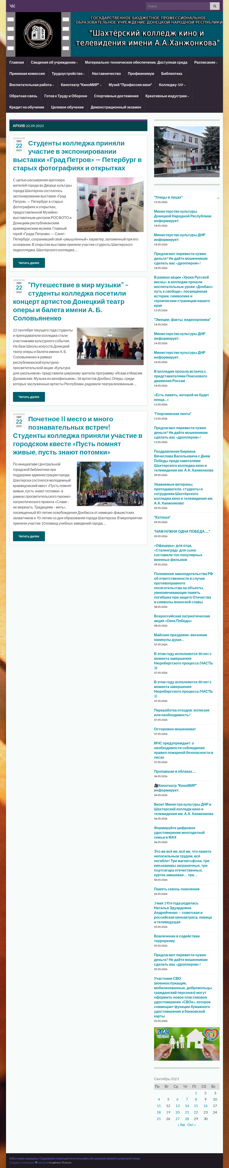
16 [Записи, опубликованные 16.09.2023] (206, 1105)
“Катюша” (162, 517)
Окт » (191, 1125)
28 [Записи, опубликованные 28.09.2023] (187, 1118)
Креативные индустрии (167, 96)
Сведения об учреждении (54, 62)
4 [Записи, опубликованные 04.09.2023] (159, 1099)
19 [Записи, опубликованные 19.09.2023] (168, 1112)
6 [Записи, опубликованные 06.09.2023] (177, 1099)
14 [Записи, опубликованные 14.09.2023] (187, 1105)
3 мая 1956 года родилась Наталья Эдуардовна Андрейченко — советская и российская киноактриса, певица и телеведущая (183, 912)
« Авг (181, 1125)
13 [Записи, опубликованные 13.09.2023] (178, 1105)
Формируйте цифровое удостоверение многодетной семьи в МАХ (179, 832)
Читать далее (29, 263)
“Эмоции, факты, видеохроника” (182, 319)
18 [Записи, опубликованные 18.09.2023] (159, 1112)
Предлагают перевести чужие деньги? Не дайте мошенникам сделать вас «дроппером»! (181, 258)
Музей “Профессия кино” (130, 84)
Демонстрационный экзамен (116, 107)
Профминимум (141, 73)
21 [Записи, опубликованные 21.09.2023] (187, 1112)
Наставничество (106, 73)
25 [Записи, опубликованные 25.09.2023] (159, 1118)
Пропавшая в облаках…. (175, 771)
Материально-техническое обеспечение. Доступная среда (136, 62)
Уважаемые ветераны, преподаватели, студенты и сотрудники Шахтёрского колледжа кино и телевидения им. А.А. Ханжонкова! (183, 493)
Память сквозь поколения (176, 889)
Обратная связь (23, 96)
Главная (16, 62)
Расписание (206, 62)
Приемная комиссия (27, 73)
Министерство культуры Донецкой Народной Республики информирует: (182, 216)
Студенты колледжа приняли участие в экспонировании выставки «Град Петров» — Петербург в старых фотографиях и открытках (77, 155)
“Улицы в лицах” (168, 197)
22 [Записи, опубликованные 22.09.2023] (196, 1112)
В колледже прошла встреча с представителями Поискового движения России (180, 376)
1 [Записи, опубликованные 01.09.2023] (196, 1093)
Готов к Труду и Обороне (65, 96)
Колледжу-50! (172, 84)
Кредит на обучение (26, 107)
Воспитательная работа (31, 84)
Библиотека (171, 73)
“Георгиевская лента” (172, 413)
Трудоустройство (68, 73)
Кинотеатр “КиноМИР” (81, 84)
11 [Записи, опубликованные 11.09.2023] (159, 1105)
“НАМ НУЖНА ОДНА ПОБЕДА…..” (182, 531)
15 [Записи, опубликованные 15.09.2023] (196, 1105)
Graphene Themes (60, 1162)
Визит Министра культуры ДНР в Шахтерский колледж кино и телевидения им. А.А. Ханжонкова (183, 809)
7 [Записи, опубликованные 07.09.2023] (187, 1099)
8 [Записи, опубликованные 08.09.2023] (196, 1099)
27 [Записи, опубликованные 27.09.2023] (178, 1118)
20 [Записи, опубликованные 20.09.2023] (178, 1112)
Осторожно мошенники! (175, 729)
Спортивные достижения (116, 96)
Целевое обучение (67, 107)
